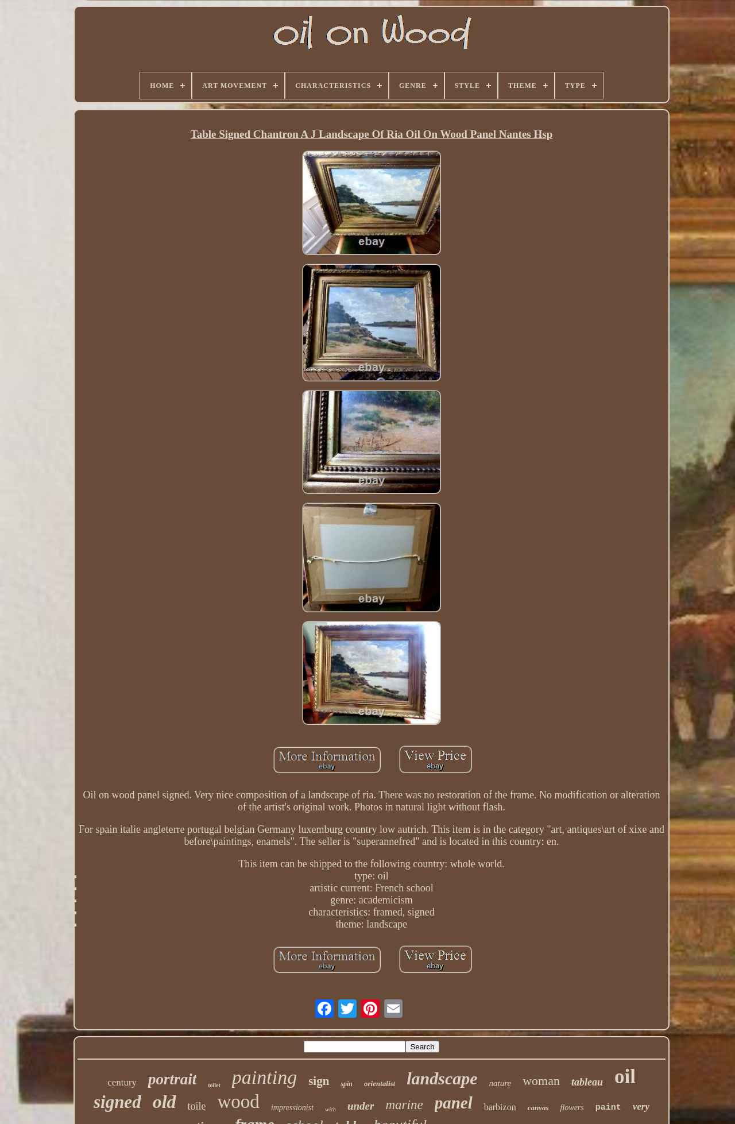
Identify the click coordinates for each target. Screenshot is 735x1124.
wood (239, 1101)
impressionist (292, 1107)
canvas (538, 1107)
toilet (214, 1085)
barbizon (500, 1107)
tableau (587, 1082)
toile (197, 1106)
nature (500, 1083)
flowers (572, 1107)
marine (404, 1105)
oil (625, 1076)
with (330, 1109)
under (360, 1106)
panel (454, 1103)
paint (608, 1108)
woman (541, 1080)
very (641, 1106)
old (164, 1101)
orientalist (379, 1083)
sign (318, 1081)
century (122, 1082)
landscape (442, 1078)
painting (264, 1077)
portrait (172, 1079)
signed (117, 1102)
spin (347, 1084)
